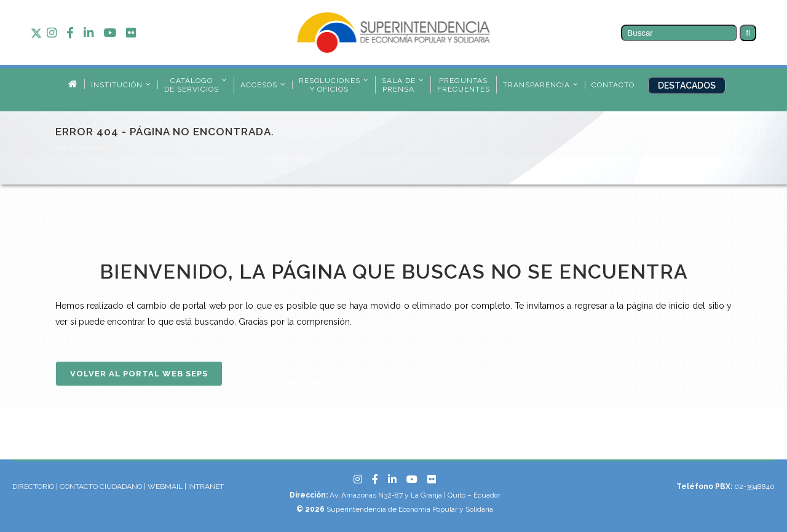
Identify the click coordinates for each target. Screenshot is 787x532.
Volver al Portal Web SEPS (139, 373)
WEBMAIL (166, 486)
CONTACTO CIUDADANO (101, 486)
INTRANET (206, 486)
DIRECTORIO (33, 486)
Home (64, 148)
